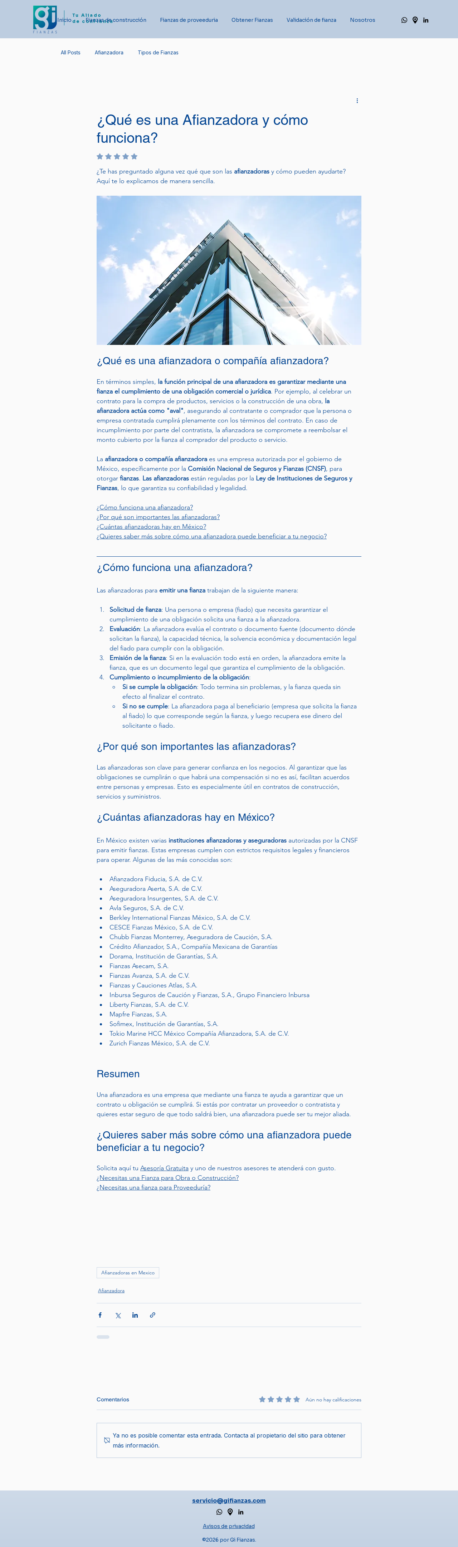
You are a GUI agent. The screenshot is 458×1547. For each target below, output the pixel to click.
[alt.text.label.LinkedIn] (425, 20)
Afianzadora (109, 52)
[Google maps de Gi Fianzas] (230, 1512)
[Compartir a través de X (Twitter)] (117, 1315)
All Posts (71, 52)
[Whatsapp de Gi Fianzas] (404, 20)
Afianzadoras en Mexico (128, 1272)
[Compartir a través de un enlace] (152, 1315)
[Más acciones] (357, 100)
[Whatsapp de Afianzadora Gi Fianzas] (219, 1512)
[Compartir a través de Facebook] (100, 1315)
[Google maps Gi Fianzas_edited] (415, 20)
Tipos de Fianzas (158, 52)
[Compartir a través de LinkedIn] (135, 1315)
